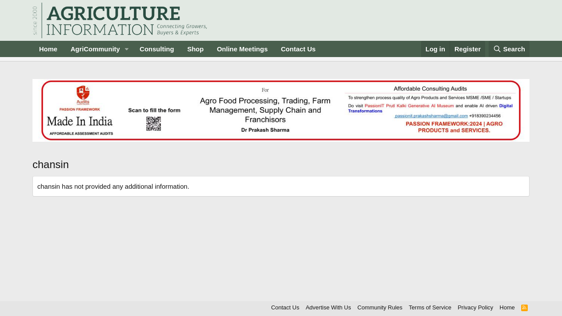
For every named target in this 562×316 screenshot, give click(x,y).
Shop (195, 49)
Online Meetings (242, 49)
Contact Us (298, 49)
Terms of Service (430, 307)
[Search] (509, 49)
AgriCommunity (95, 49)
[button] (127, 49)
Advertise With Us (328, 307)
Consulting (157, 49)
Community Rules (380, 307)
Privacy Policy (475, 307)
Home (48, 49)
